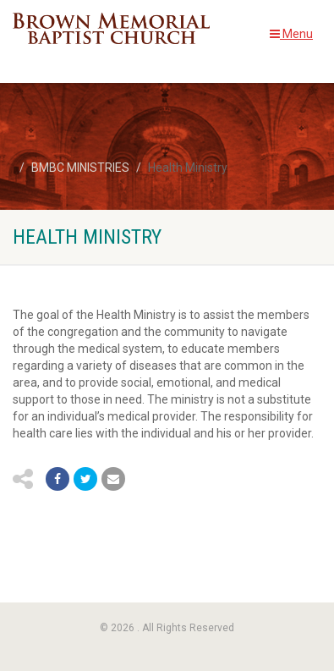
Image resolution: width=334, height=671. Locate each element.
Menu (291, 34)
